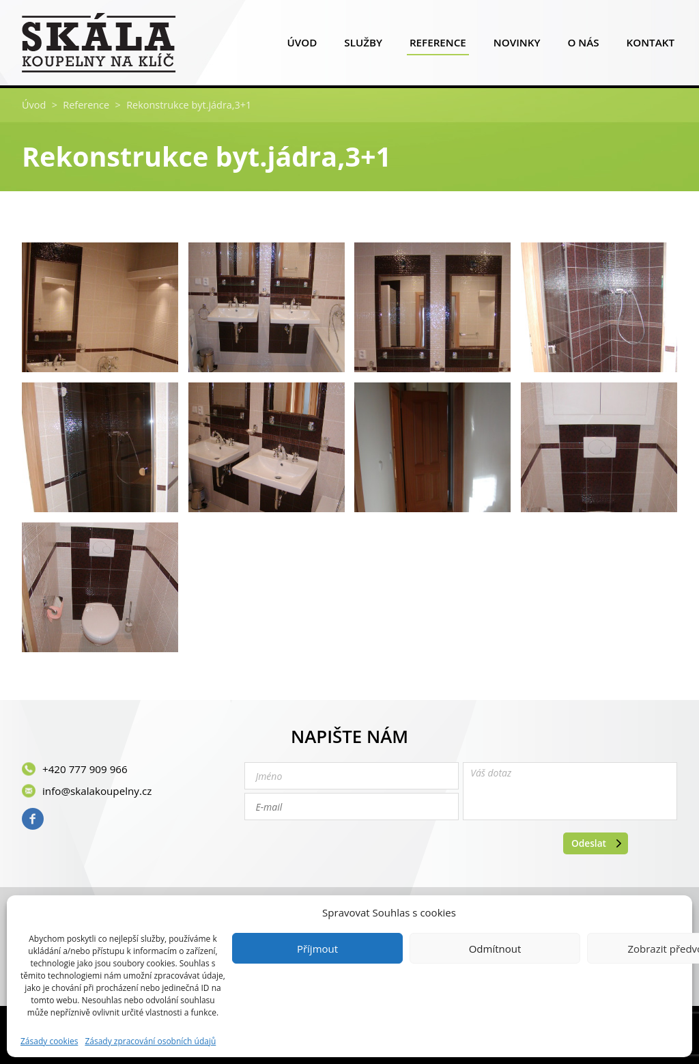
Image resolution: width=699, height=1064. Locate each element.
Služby (363, 45)
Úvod (301, 45)
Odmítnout (495, 948)
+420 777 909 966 (85, 769)
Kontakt (650, 45)
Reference (438, 45)
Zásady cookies (49, 1041)
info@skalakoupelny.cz (97, 791)
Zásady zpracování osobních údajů (150, 1041)
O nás (583, 45)
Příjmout (317, 948)
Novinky (517, 45)
